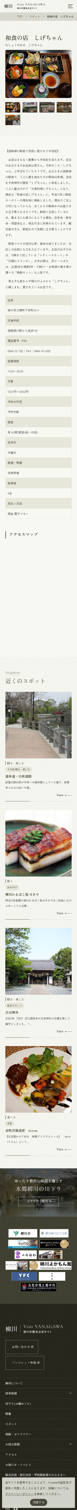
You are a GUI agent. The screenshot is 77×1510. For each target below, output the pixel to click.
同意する (38, 1502)
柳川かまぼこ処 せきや (22, 894)
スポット (34, 16)
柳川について (14, 1383)
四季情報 (11, 1393)
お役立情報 (12, 1444)
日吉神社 (11, 1012)
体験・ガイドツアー (18, 1434)
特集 (8, 1414)
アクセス (11, 1454)
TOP (19, 16)
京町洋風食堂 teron (21, 1130)
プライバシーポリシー (19, 1494)
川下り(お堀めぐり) (18, 1404)
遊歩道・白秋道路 (18, 776)
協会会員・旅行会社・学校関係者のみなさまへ (35, 1475)
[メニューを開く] (70, 6)
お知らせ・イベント (18, 1465)
